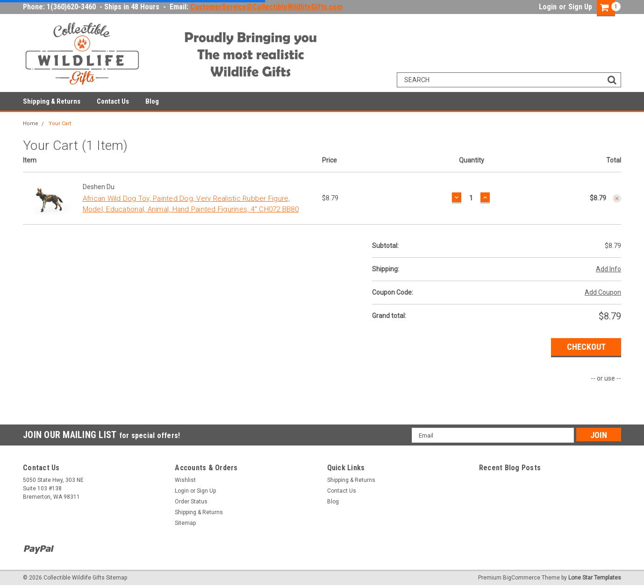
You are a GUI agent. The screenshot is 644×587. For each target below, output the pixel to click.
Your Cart (60, 123)
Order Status (191, 501)
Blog (152, 101)
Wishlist (185, 480)
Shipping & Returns (51, 101)
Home (30, 123)
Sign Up (580, 6)
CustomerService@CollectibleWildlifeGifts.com (266, 6)
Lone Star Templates (594, 577)
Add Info (608, 269)
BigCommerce (521, 577)
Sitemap (185, 523)
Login (548, 6)
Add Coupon (603, 292)
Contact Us (113, 101)
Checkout (586, 347)
